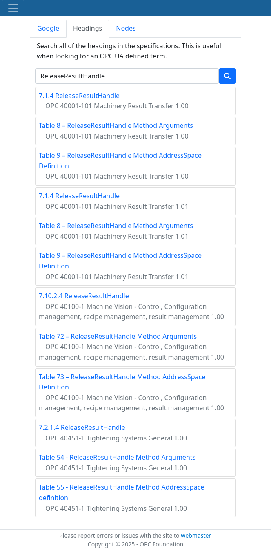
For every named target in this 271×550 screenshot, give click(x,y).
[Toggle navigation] (13, 8)
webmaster (195, 535)
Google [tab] (48, 28)
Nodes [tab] (126, 28)
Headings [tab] (87, 28)
